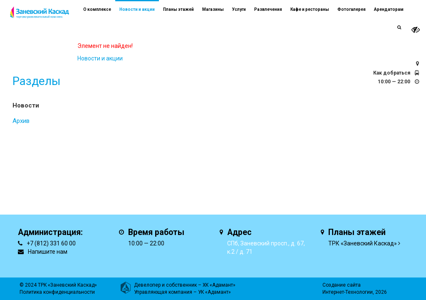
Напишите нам (47, 251)
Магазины (213, 9)
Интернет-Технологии (347, 292)
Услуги (239, 9)
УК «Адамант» (214, 292)
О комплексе (97, 9)
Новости (25, 105)
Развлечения (268, 9)
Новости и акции (137, 9)
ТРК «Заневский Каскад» (362, 243)
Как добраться (391, 73)
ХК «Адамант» (219, 285)
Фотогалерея (351, 9)
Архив (21, 121)
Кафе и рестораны (309, 9)
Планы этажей (178, 9)
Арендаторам (389, 9)
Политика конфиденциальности (57, 292)
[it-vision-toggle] (415, 30)
